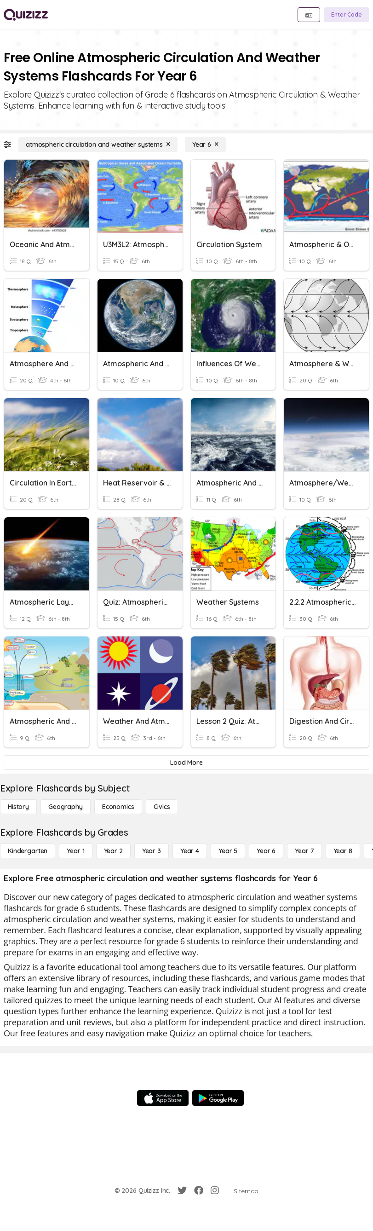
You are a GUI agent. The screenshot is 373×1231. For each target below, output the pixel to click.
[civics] (162, 806)
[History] (18, 806)
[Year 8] (343, 851)
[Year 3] (151, 851)
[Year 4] (189, 851)
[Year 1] (75, 851)
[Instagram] (215, 1190)
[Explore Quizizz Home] (26, 15)
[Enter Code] (346, 14)
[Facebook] (198, 1190)
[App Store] (163, 1098)
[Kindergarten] (27, 851)
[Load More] (186, 762)
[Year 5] (228, 851)
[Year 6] (205, 144)
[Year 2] (113, 851)
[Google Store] (218, 1098)
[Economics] (118, 806)
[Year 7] (304, 851)
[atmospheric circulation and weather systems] (98, 144)
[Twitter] (182, 1190)
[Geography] (65, 806)
